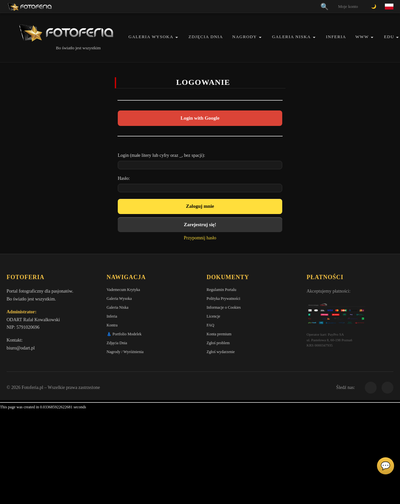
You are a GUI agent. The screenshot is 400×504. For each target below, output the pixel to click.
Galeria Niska (291, 36)
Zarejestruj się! (200, 224)
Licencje (213, 316)
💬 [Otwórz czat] (385, 466)
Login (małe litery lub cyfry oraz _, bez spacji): (161, 155)
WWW (362, 36)
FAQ (210, 325)
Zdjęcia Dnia (205, 36)
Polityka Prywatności (223, 298)
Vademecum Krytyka (123, 289)
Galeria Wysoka (151, 36)
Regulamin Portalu (221, 289)
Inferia (336, 36)
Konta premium (219, 334)
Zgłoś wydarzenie (221, 351)
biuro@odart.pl (21, 348)
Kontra (112, 325)
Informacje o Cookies (224, 307)
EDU (389, 36)
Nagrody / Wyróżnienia (125, 351)
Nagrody (244, 36)
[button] (176, 37)
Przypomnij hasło (200, 237)
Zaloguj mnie (200, 206)
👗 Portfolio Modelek (124, 334)
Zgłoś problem (218, 343)
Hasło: (124, 178)
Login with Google (200, 118)
